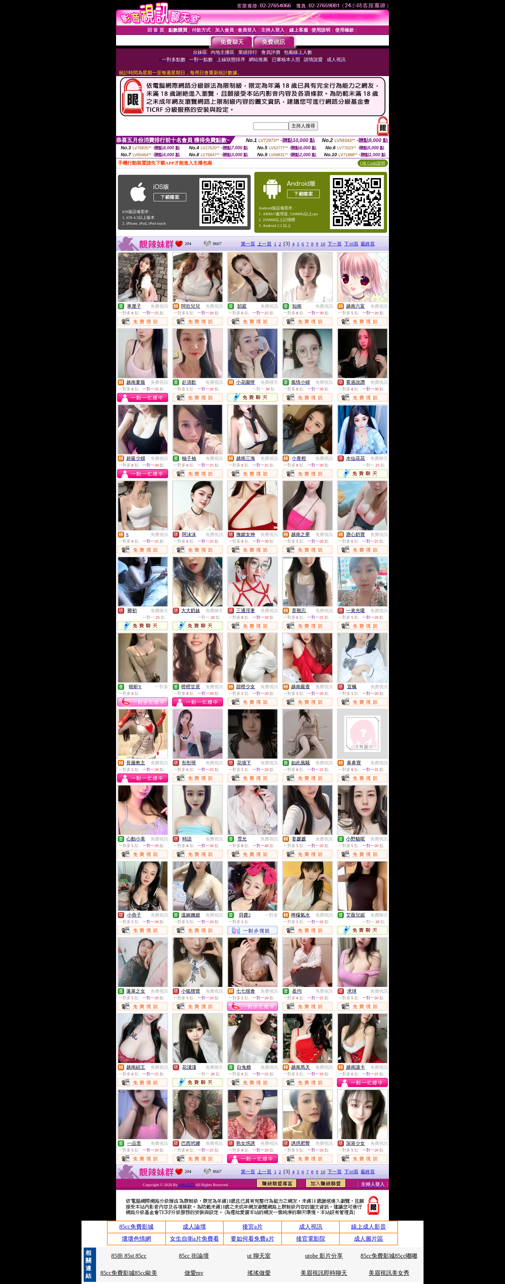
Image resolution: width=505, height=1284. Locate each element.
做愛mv (193, 1273)
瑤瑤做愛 (259, 1273)
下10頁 (351, 244)
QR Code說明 (372, 163)
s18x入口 (187, 1184)
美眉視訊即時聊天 (324, 1273)
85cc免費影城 (136, 1227)
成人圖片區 (368, 1239)
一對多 (161, 686)
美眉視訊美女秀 (389, 1273)
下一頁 (334, 244)
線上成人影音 (368, 1227)
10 (323, 244)
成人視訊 (310, 1227)
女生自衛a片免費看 (194, 1239)
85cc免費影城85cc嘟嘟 (389, 1256)
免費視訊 (159, 306)
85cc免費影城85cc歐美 (128, 1273)
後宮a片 (252, 1227)
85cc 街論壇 (194, 1256)
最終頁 (368, 244)
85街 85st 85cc (129, 1256)
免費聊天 (269, 382)
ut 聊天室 (258, 1256)
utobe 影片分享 (324, 1256)
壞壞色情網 (136, 1239)
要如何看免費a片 (252, 1239)
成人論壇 (194, 1227)
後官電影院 (310, 1239)
